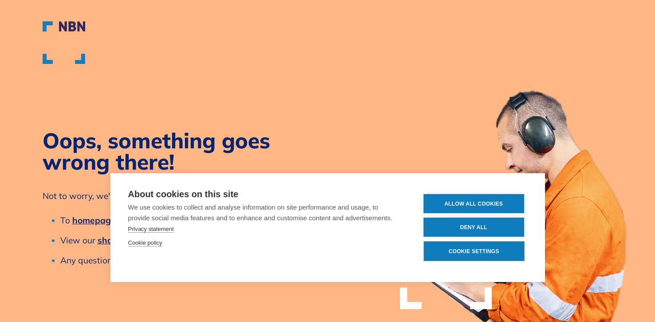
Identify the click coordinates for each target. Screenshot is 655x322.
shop (108, 240)
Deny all (473, 227)
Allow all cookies (473, 204)
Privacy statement (151, 229)
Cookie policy (145, 242)
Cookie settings (474, 251)
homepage (94, 220)
